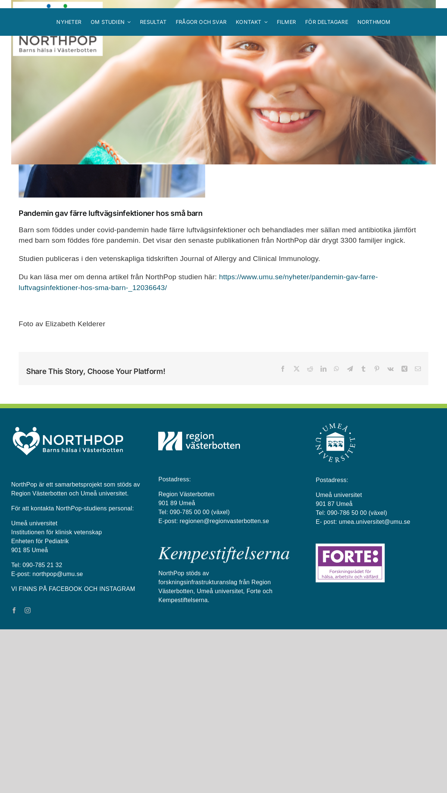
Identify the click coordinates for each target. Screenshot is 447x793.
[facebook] (14, 774)
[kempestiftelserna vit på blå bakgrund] (224, 713)
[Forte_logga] (350, 710)
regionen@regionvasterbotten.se (224, 685)
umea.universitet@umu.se (374, 685)
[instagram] (28, 774)
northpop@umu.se (57, 737)
